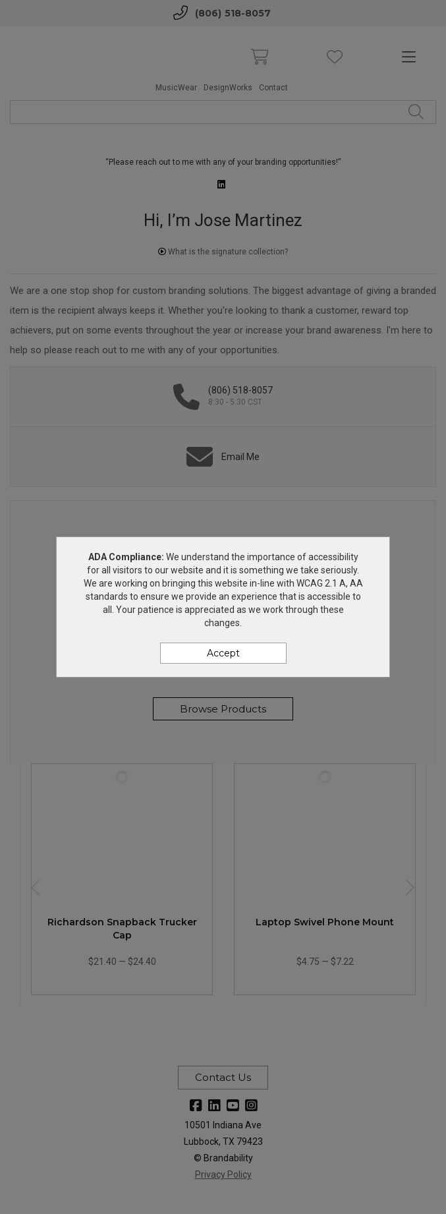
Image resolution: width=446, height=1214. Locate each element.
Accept (223, 653)
